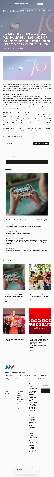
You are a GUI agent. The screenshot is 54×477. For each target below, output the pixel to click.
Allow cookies (20, 471)
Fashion (19, 400)
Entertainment (20, 398)
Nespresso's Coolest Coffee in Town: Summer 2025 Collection (23, 225)
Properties (19, 406)
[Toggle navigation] (49, 4)
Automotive (20, 389)
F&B (18, 402)
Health (18, 404)
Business (19, 393)
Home (4, 10)
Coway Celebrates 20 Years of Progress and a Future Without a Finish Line (26, 248)
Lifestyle (15, 10)
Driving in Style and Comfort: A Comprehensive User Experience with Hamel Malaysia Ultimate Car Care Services (33, 443)
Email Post (9, 134)
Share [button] (4, 46)
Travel (18, 387)
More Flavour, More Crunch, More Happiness (18, 232)
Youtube (6, 391)
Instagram (7, 385)
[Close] (37, 471)
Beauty (18, 391)
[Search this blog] (27, 155)
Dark (40, 4)
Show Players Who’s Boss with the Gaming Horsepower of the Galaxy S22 (26, 218)
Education (19, 396)
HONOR (9, 10)
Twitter (6, 389)
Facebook (7, 387)
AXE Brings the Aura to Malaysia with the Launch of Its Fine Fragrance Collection (33, 422)
